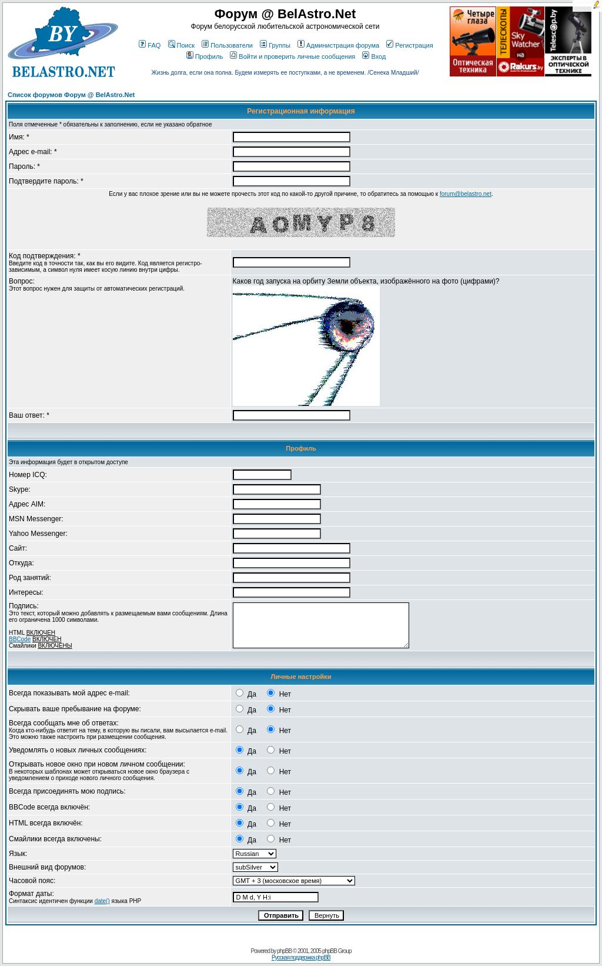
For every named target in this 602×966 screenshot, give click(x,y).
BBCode (20, 639)
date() (102, 901)
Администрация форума (338, 45)
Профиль (204, 56)
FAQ (149, 45)
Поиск (181, 45)
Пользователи (227, 45)
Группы (275, 45)
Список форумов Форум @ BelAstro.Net (71, 94)
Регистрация (409, 45)
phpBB (284, 951)
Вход (374, 56)
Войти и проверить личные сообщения (292, 56)
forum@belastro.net (465, 194)
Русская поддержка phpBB (301, 957)
